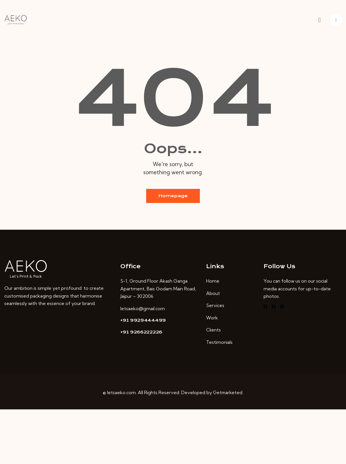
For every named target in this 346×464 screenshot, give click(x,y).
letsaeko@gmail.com (142, 309)
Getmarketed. (228, 393)
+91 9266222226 (141, 332)
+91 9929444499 (143, 320)
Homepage (173, 196)
